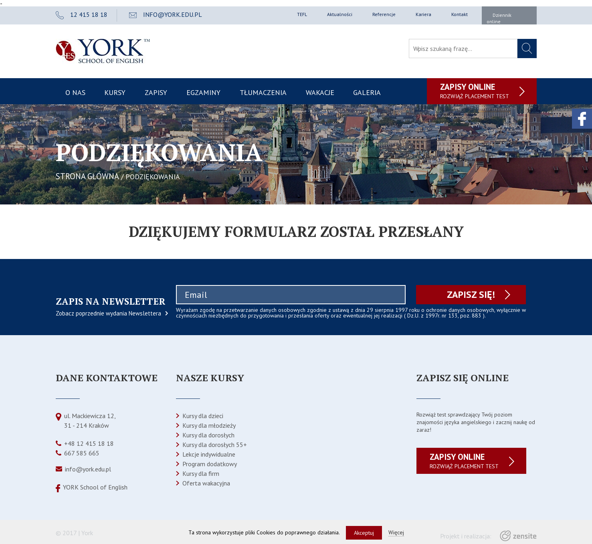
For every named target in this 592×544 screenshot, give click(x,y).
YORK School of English (95, 487)
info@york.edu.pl (88, 469)
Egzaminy (203, 92)
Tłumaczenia (263, 92)
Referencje (384, 14)
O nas (75, 92)
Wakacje (320, 92)
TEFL (302, 14)
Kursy (114, 92)
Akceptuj (364, 532)
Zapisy (156, 92)
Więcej (396, 532)
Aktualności (339, 14)
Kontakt (459, 14)
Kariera (423, 14)
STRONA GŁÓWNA (87, 176)
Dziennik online (499, 18)
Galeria (367, 92)
